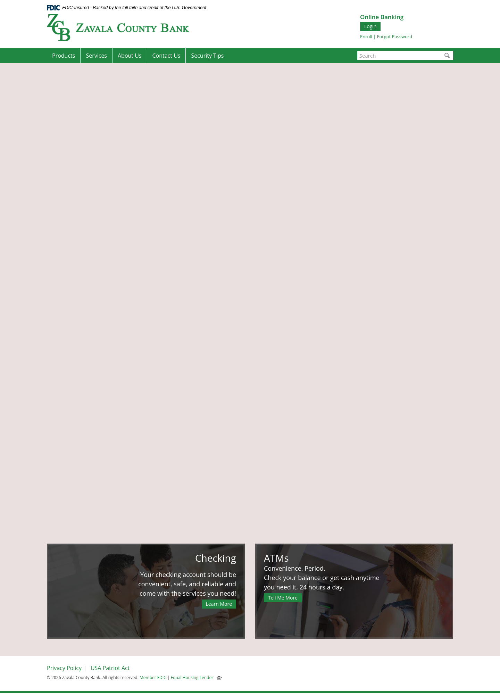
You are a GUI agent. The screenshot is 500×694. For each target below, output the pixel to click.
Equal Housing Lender (192, 677)
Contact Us (166, 55)
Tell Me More (283, 597)
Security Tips (207, 55)
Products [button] (63, 55)
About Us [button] (130, 55)
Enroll (366, 36)
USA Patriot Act (110, 668)
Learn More (219, 604)
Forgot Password (394, 36)
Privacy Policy (64, 668)
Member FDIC (153, 677)
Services (96, 55)
